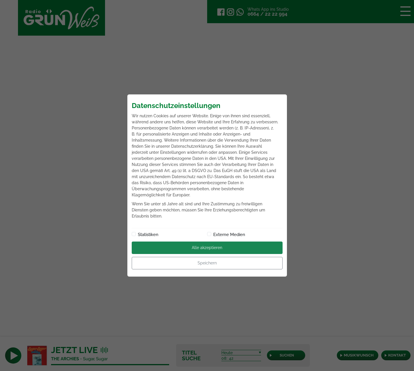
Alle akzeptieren (207, 247)
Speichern (207, 263)
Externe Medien (229, 234)
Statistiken (148, 234)
